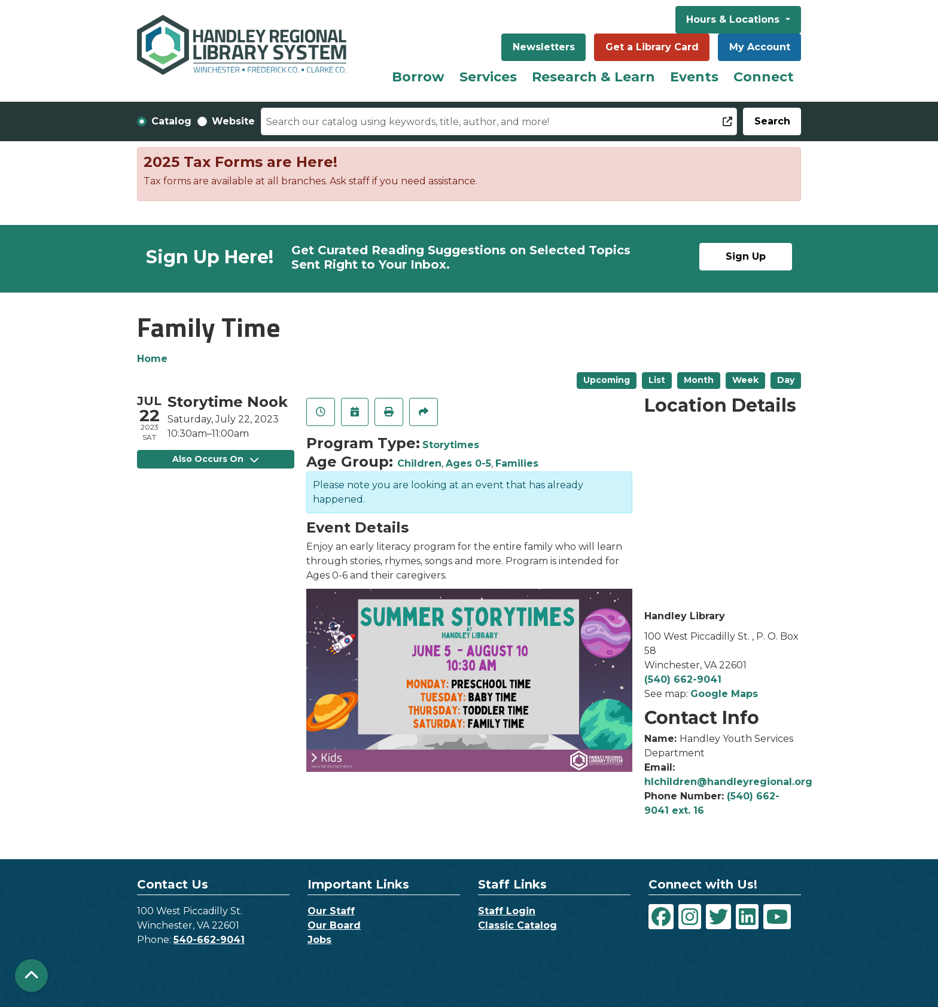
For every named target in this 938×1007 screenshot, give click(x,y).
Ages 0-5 (468, 463)
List (656, 380)
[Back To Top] (31, 975)
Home (152, 358)
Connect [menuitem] (763, 77)
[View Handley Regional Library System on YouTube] (777, 916)
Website (233, 121)
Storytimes (450, 445)
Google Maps (724, 693)
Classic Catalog (517, 925)
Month (699, 380)
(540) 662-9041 (682, 679)
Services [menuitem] (488, 77)
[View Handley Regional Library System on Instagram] (689, 916)
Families (516, 463)
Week (745, 380)
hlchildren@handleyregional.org (728, 781)
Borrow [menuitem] (418, 77)
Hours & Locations (734, 19)
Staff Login (506, 911)
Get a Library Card (652, 47)
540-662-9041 (209, 939)
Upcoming (606, 380)
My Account (759, 47)
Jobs (319, 939)
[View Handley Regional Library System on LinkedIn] (747, 916)
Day (785, 380)
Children (419, 463)
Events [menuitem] (694, 77)
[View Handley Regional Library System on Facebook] (661, 916)
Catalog (171, 121)
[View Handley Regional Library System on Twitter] (718, 916)
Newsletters (544, 47)
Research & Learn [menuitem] (593, 77)
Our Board (334, 925)
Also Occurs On (215, 459)
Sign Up (746, 256)
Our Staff (331, 911)
